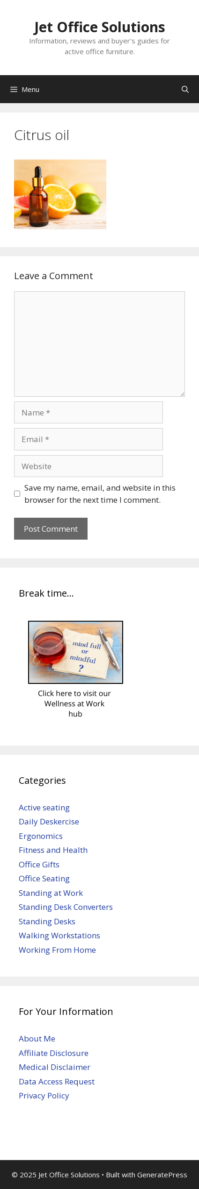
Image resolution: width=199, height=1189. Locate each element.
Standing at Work (51, 892)
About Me (37, 1038)
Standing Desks (47, 921)
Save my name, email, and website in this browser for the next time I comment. (100, 493)
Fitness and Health (53, 849)
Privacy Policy (44, 1095)
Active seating (44, 807)
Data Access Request (57, 1081)
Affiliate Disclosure (53, 1053)
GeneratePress (162, 1174)
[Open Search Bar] (185, 89)
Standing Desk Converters (66, 906)
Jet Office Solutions (99, 26)
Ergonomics (41, 835)
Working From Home (57, 949)
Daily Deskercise (49, 821)
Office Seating (44, 878)
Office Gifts (39, 864)
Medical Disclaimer (54, 1067)
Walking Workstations (59, 935)
